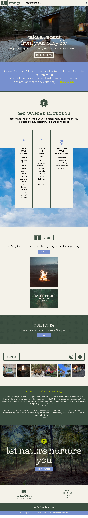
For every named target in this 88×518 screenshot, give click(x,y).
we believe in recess (44, 507)
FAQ (43, 335)
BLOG (68, 495)
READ (44, 301)
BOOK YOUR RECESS (44, 469)
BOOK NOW (44, 55)
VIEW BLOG (44, 252)
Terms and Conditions (60, 513)
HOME (67, 491)
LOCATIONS (67, 493)
